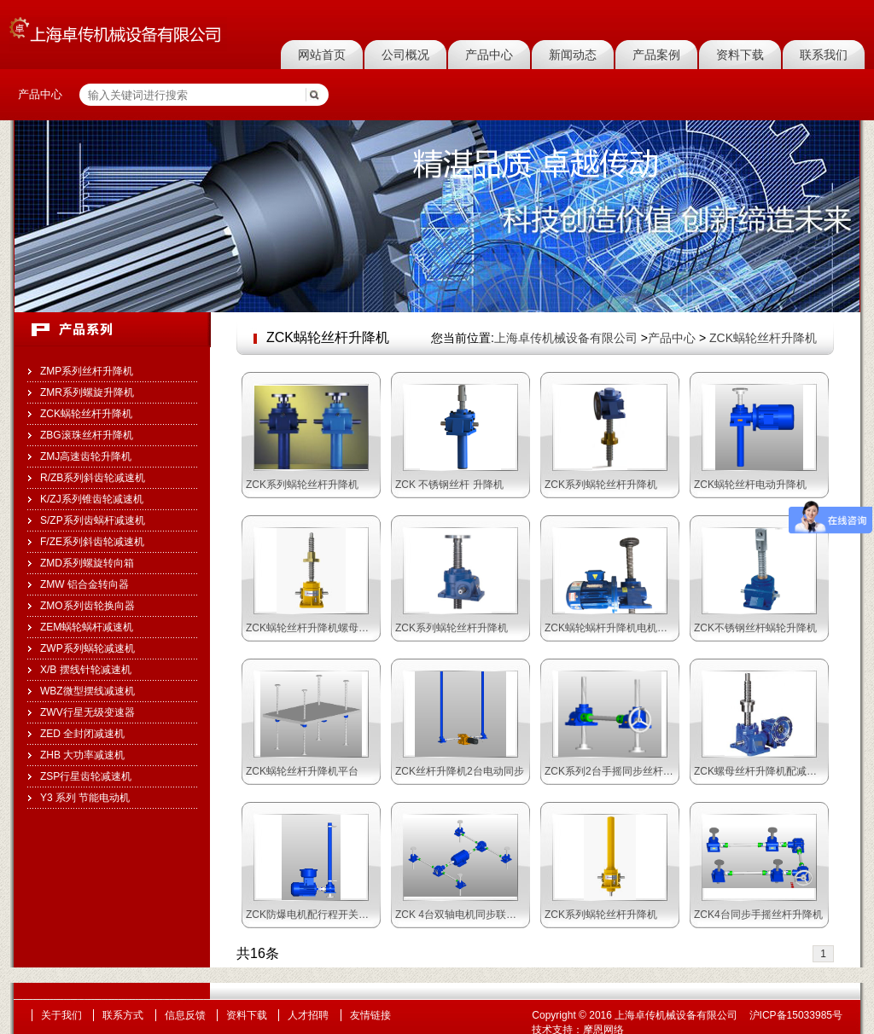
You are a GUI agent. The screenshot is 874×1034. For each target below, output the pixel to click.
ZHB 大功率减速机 (82, 755)
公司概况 (405, 54)
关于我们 (61, 1015)
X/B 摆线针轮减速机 (85, 670)
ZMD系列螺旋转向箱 (87, 563)
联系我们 (824, 54)
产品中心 (489, 54)
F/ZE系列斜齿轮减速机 (92, 542)
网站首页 (322, 54)
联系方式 (122, 1015)
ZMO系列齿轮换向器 (87, 606)
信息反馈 (185, 1015)
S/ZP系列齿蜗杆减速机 (92, 520)
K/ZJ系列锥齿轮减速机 (91, 499)
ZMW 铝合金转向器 (84, 584)
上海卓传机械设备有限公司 (566, 338)
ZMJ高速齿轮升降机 (85, 456)
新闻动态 (573, 54)
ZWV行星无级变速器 (87, 712)
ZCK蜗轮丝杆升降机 (86, 414)
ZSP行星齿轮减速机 (85, 776)
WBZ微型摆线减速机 (87, 691)
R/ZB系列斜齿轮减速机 (92, 478)
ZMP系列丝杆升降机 (86, 371)
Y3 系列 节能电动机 (85, 798)
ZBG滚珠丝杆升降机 (86, 435)
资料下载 (740, 54)
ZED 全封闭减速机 (82, 734)
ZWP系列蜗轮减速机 (87, 648)
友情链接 (370, 1015)
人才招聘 (308, 1015)
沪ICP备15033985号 (795, 1015)
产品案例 (656, 54)
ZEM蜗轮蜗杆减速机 (86, 627)
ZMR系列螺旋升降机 (87, 392)
